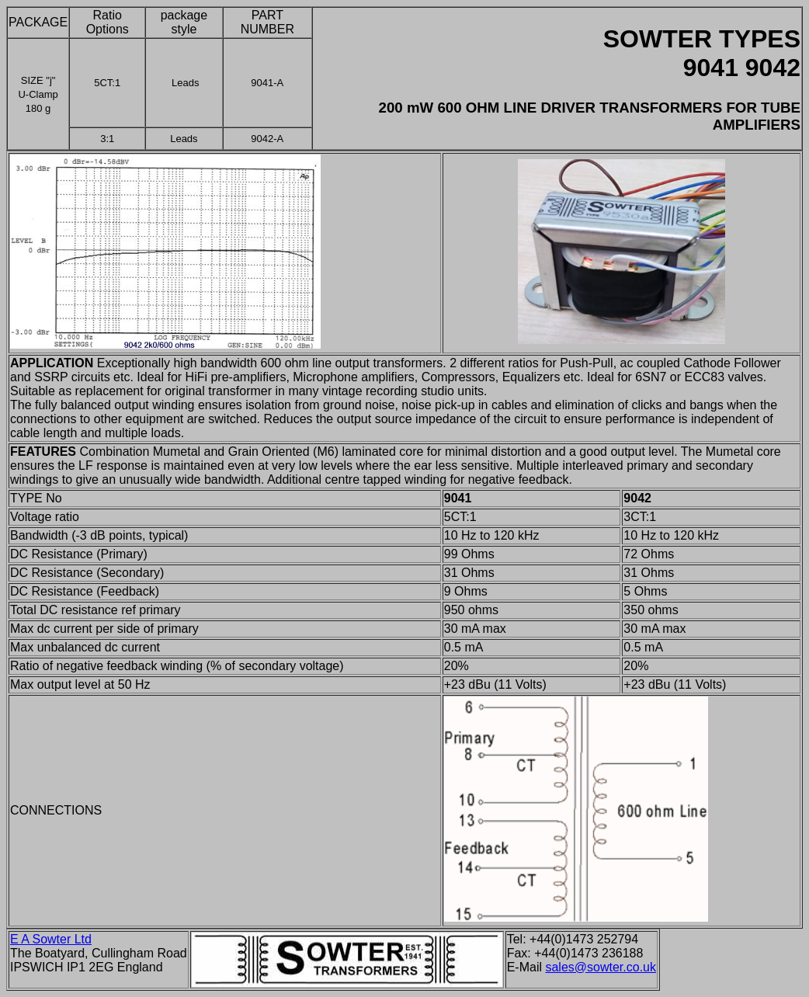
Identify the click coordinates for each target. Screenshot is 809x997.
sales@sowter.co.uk (600, 967)
